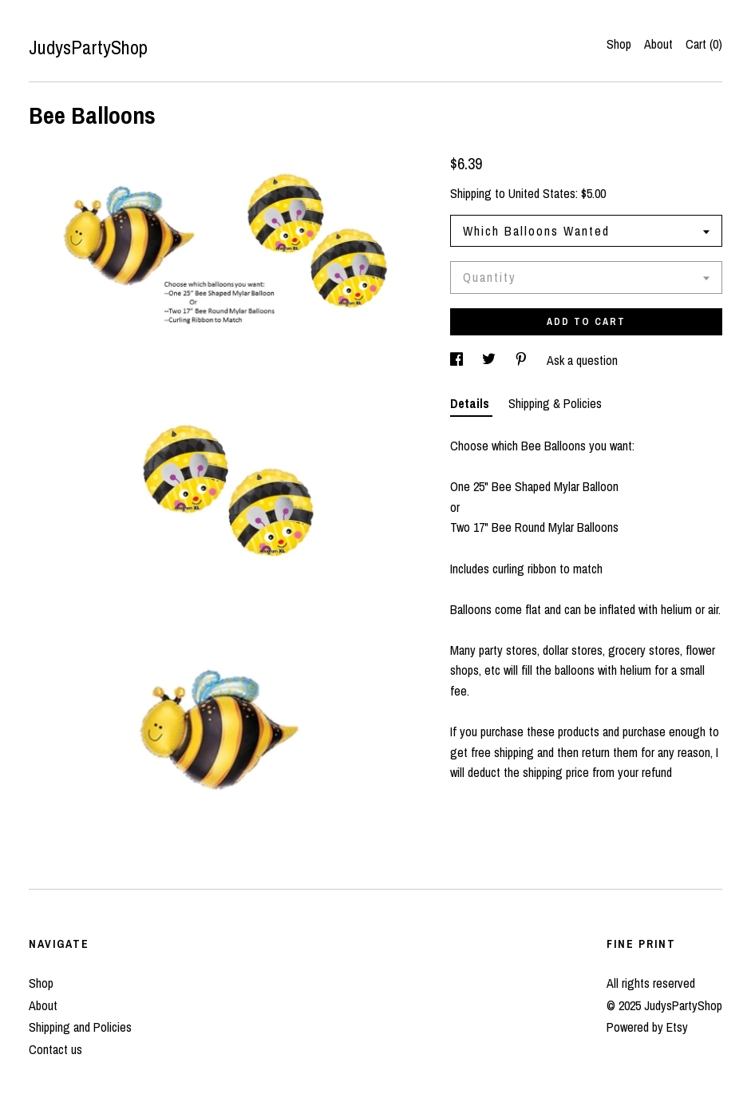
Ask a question (582, 360)
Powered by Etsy (647, 1027)
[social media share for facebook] (458, 360)
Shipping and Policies (80, 1027)
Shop (619, 44)
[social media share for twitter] (490, 360)
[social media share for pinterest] (523, 360)
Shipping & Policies (555, 403)
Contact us (55, 1049)
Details (471, 403)
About (658, 44)
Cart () (704, 44)
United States (541, 193)
